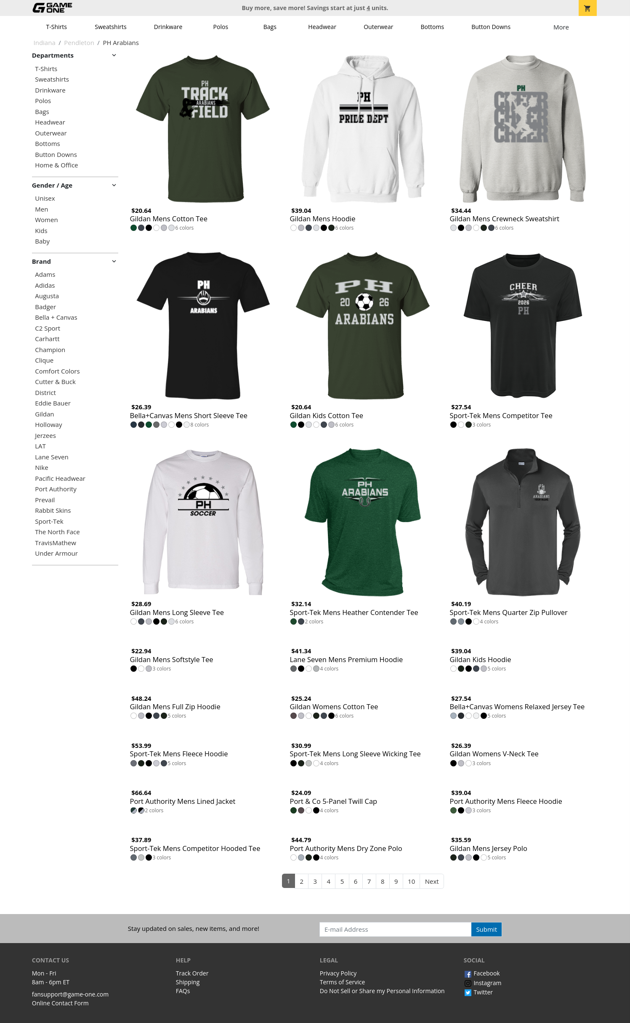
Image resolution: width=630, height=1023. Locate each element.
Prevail (45, 500)
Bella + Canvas (56, 317)
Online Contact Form (60, 1003)
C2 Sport (47, 328)
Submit (486, 929)
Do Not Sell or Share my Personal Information (382, 991)
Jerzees (45, 435)
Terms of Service (342, 982)
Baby (42, 241)
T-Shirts (56, 27)
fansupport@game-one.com (70, 994)
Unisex (45, 198)
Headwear (322, 27)
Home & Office (56, 165)
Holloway (48, 424)
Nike (41, 467)
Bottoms (432, 27)
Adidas (45, 285)
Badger (45, 306)
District (45, 392)
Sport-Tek (49, 521)
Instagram (483, 983)
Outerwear (378, 27)
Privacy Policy (338, 973)
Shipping (188, 982)
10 (411, 881)
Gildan (44, 414)
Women (46, 219)
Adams (45, 274)
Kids (41, 230)
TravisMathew (55, 542)
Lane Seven (51, 457)
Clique (44, 360)
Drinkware (168, 27)
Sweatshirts (110, 27)
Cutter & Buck (55, 381)
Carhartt (47, 338)
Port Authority (55, 489)
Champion (50, 349)
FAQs (183, 991)
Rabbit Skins (53, 510)
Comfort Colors (57, 371)
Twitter (478, 992)
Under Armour (56, 553)
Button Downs (490, 27)
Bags (269, 27)
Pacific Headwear (60, 478)
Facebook (482, 973)
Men (41, 209)
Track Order (192, 973)
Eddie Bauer (53, 403)
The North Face (57, 531)
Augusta (47, 295)
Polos (220, 27)
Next (432, 881)
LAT (40, 446)
